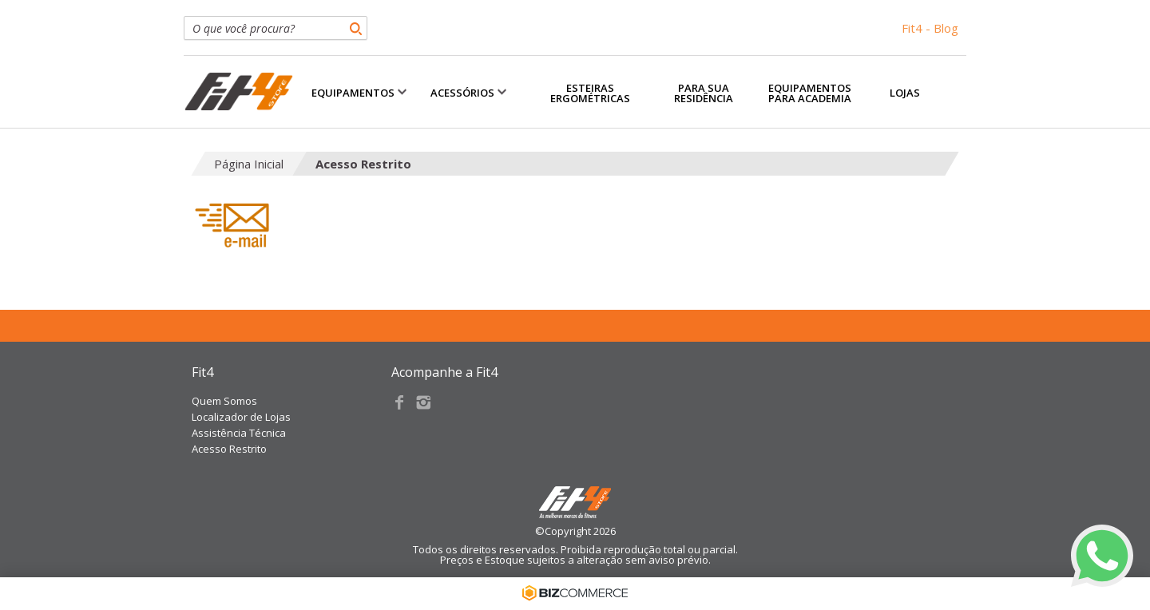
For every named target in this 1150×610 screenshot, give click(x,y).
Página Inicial (249, 164)
